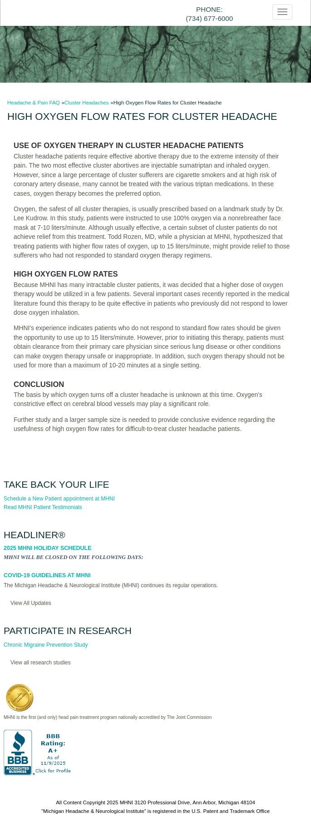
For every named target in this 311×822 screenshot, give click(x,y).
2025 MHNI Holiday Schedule (48, 548)
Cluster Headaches (86, 102)
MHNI (126, 802)
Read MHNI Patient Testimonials (43, 507)
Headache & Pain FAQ (33, 102)
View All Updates (30, 603)
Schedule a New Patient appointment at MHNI (59, 498)
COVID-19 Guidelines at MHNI (47, 575)
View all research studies (40, 662)
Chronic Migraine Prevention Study (46, 645)
